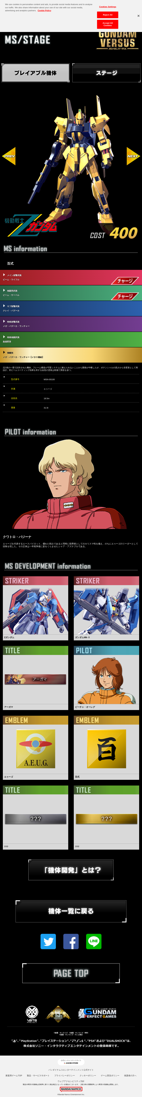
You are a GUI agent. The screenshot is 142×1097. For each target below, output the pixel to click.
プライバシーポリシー (64, 1075)
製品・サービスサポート (38, 1075)
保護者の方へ (130, 1075)
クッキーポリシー (88, 1075)
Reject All (107, 13)
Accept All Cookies (108, 23)
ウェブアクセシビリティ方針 (71, 1081)
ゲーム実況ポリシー (110, 1075)
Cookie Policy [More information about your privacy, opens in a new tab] (44, 9)
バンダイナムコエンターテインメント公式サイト (71, 1070)
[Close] (138, 14)
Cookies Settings (107, 5)
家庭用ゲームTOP (14, 1075)
